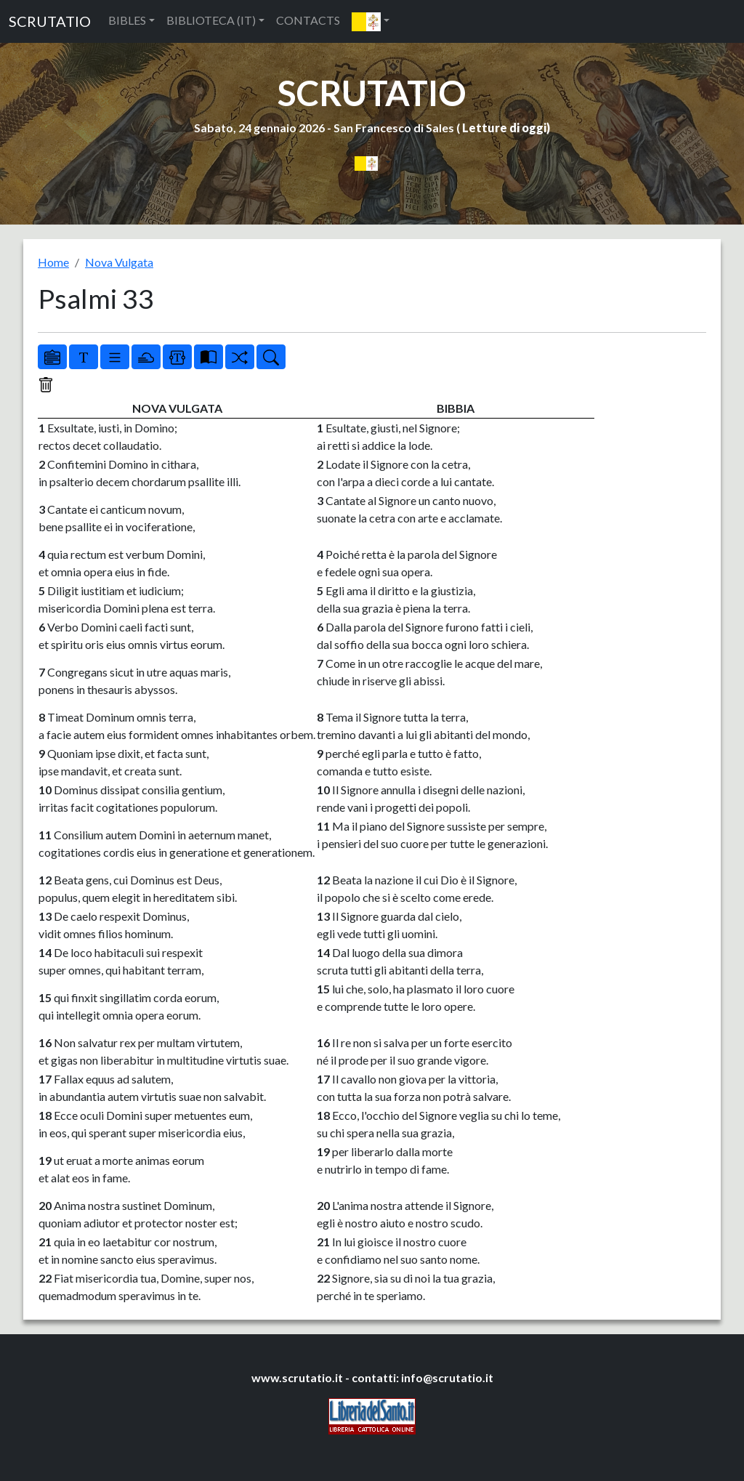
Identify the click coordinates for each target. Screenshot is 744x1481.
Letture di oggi (504, 127)
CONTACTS (308, 20)
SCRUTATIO (50, 21)
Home (53, 262)
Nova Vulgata (119, 262)
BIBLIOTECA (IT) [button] (211, 20)
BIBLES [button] (127, 20)
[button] (370, 21)
